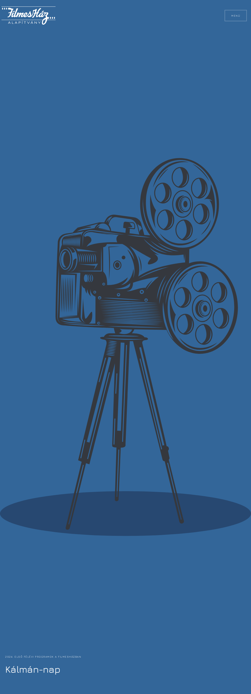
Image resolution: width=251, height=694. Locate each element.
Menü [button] (235, 15)
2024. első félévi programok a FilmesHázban (43, 656)
